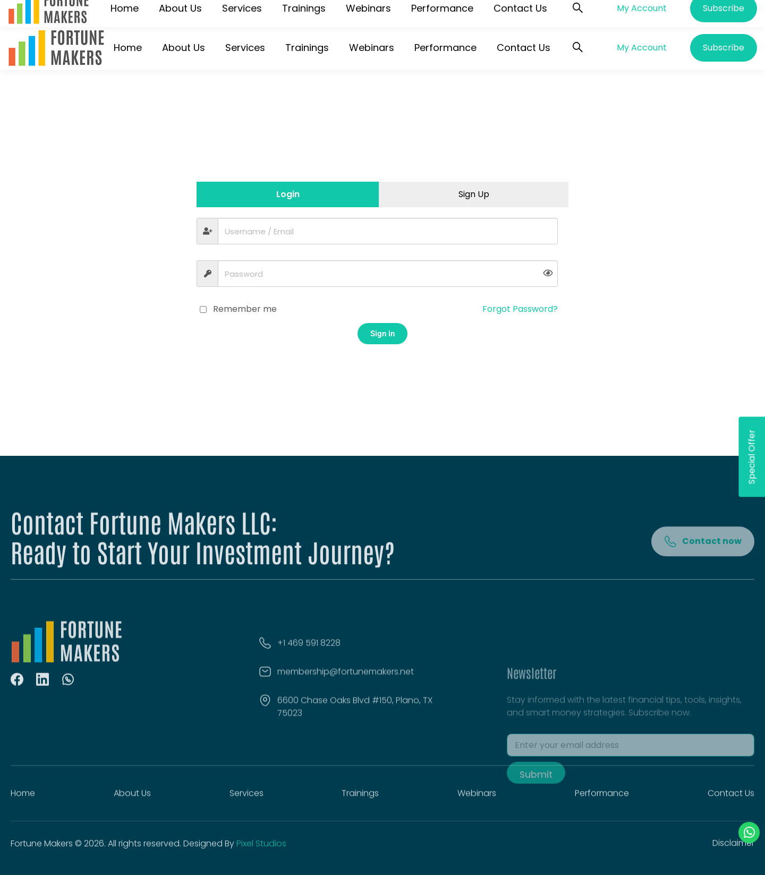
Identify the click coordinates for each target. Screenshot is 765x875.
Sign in (382, 333)
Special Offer (751, 456)
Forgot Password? (520, 309)
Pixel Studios (261, 850)
